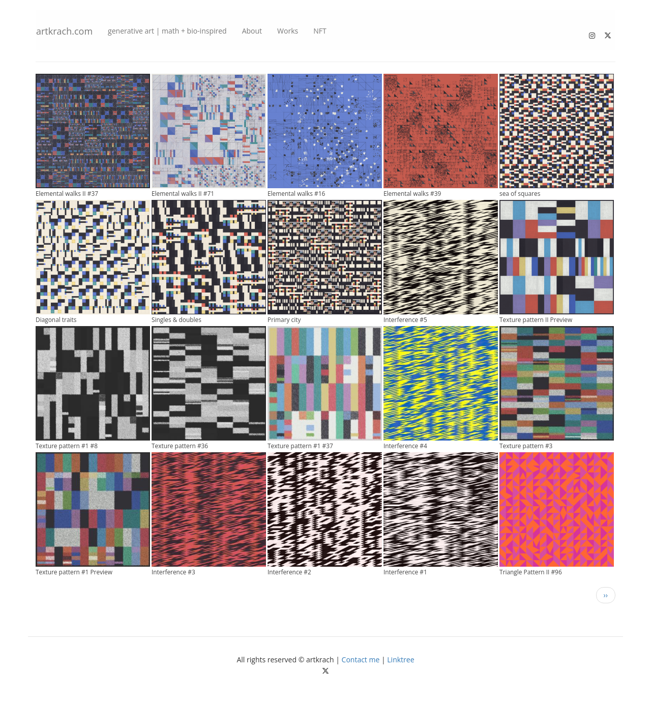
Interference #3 (173, 572)
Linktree (400, 659)
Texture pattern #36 (180, 446)
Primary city (284, 319)
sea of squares (519, 193)
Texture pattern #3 (525, 446)
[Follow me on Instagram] (592, 33)
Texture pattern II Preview (535, 319)
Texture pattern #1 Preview (74, 572)
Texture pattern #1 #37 (300, 446)
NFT (319, 31)
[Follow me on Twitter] (608, 33)
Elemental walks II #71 (183, 193)
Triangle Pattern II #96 (530, 572)
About (252, 31)
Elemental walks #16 (296, 193)
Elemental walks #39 (412, 193)
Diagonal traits (56, 319)
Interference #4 (405, 446)
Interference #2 (289, 572)
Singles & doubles (176, 319)
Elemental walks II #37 (67, 193)
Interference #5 (405, 319)
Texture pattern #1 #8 (67, 446)
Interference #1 (405, 572)
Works (287, 31)
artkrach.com (64, 31)
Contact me (361, 659)
